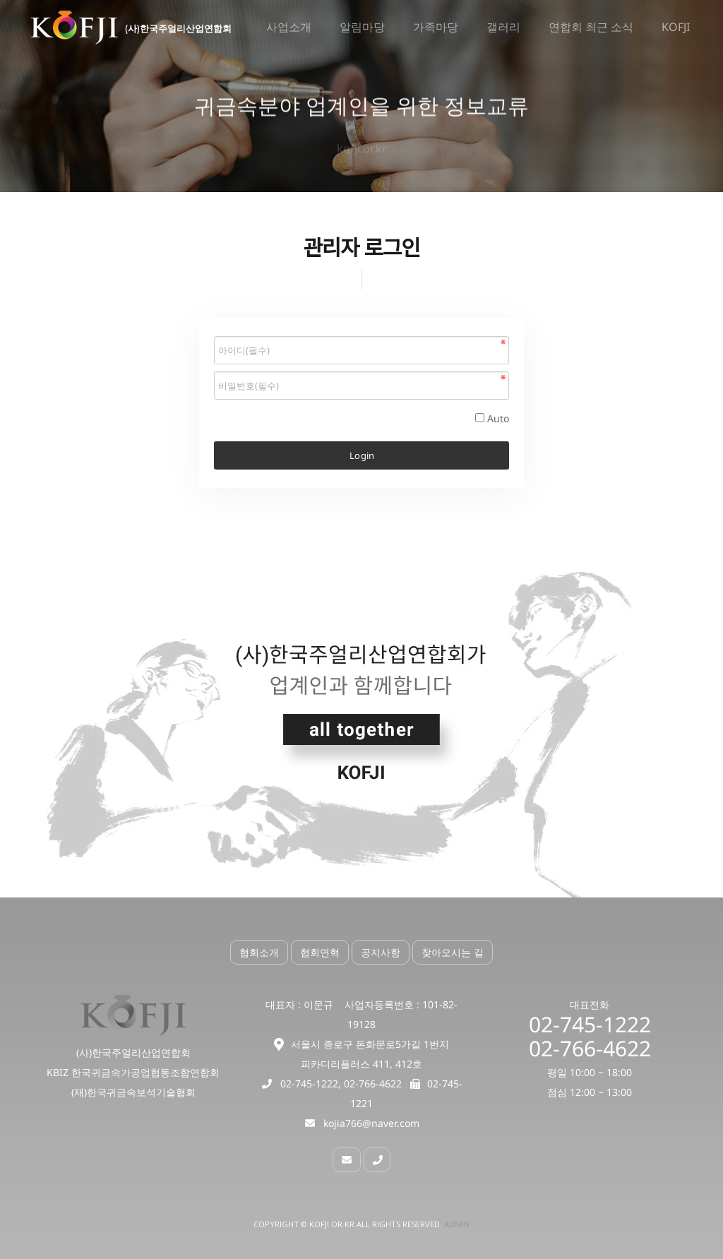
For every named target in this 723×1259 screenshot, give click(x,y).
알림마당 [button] (362, 27)
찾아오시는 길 (453, 952)
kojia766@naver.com (371, 1123)
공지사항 (380, 952)
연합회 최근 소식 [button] (591, 27)
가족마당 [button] (435, 27)
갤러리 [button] (503, 27)
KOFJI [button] (676, 27)
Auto (498, 418)
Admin (457, 1224)
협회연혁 (320, 952)
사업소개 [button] (288, 27)
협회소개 (259, 952)
